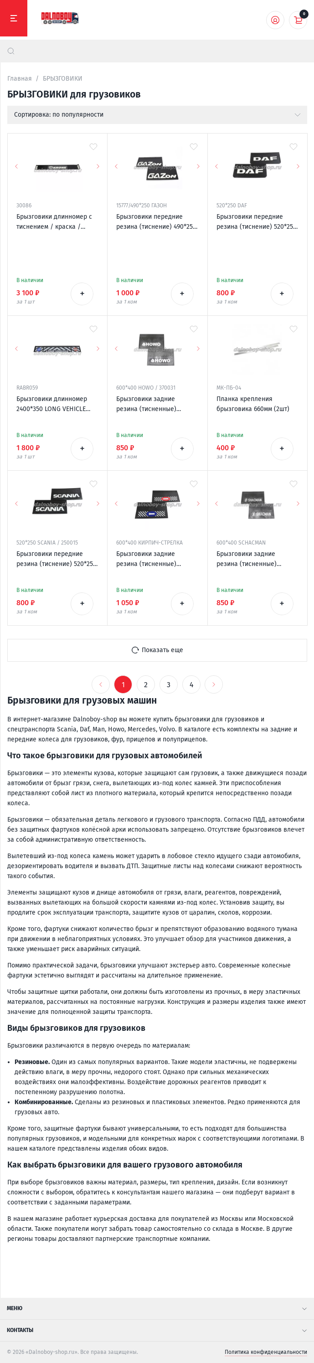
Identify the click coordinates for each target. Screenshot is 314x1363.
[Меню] (13, 18)
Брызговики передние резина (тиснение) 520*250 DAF (256, 222)
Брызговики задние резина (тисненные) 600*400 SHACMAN (246, 559)
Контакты (157, 1330)
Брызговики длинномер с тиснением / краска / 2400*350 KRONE (54, 222)
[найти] (11, 51)
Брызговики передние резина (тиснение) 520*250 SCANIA (56, 559)
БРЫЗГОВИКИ (62, 78)
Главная (19, 78)
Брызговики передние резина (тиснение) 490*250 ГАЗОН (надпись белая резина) (156, 222)
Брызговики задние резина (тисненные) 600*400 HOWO (146, 404)
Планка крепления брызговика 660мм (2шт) (252, 404)
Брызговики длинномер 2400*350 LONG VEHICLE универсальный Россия (51, 404)
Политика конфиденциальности (266, 1352)
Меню (157, 1308)
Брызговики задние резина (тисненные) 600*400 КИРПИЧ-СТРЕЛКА (155, 559)
